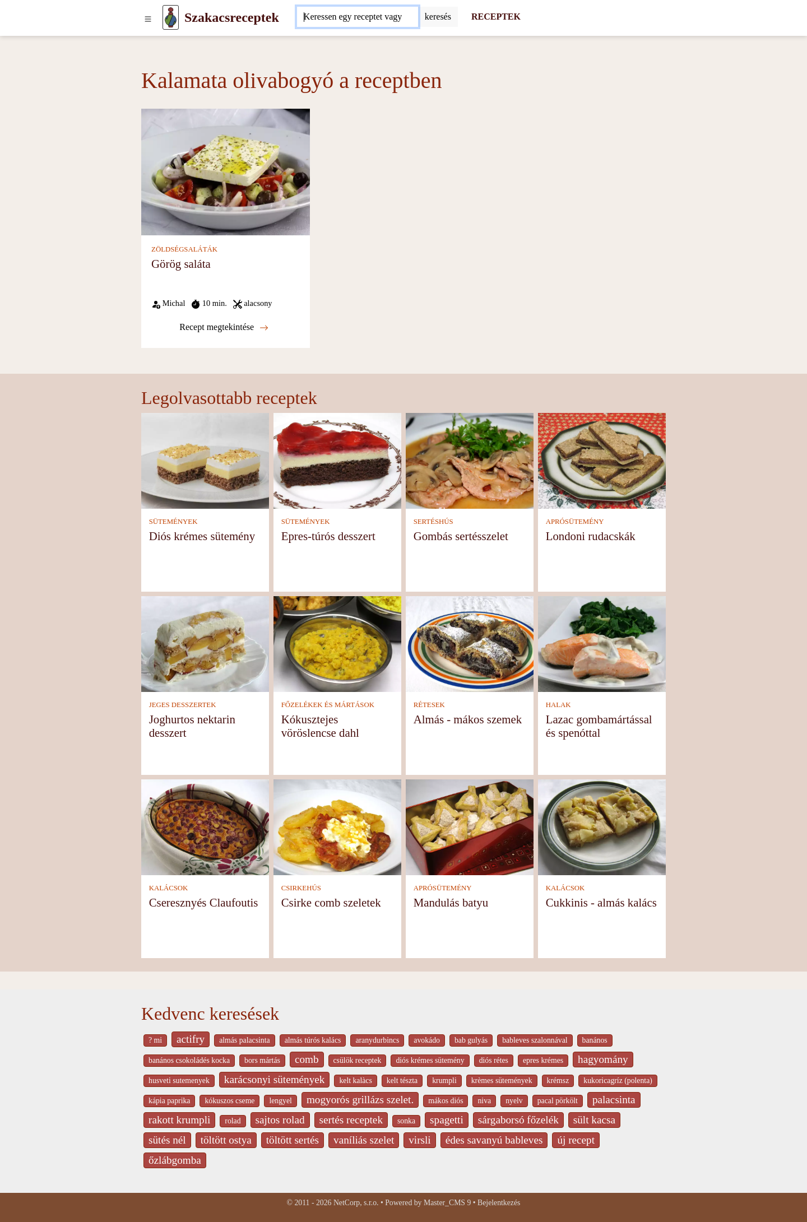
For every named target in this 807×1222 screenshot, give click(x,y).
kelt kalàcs (355, 1080)
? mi (155, 1040)
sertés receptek (351, 1120)
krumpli (444, 1080)
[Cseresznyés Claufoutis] (205, 826)
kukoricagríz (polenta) (617, 1080)
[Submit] (438, 17)
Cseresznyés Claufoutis (203, 902)
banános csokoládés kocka (189, 1060)
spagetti (446, 1120)
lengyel (280, 1100)
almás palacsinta (244, 1040)
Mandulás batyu (451, 902)
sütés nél (167, 1140)
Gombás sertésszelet (461, 535)
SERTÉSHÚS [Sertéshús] (433, 522)
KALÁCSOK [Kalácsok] (168, 888)
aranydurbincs (377, 1040)
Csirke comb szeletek (331, 902)
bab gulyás (471, 1040)
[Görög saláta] (225, 171)
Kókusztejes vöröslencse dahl (320, 726)
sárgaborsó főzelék (518, 1120)
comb (307, 1059)
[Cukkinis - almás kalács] (602, 826)
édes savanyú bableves (494, 1140)
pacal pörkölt (557, 1100)
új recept (576, 1140)
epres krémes (543, 1060)
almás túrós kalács (313, 1040)
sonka (406, 1121)
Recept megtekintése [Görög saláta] (223, 327)
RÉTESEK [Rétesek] (429, 705)
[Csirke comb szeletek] (337, 826)
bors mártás (262, 1060)
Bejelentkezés (498, 1202)
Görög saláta (181, 263)
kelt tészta (402, 1080)
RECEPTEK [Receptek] (496, 16)
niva (484, 1100)
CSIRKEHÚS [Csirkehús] (301, 888)
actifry (191, 1039)
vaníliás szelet (363, 1140)
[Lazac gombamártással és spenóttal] (602, 643)
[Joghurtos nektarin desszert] (205, 643)
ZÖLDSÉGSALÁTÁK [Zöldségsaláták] (184, 249)
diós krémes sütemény (430, 1060)
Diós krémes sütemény (202, 535)
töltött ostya (226, 1140)
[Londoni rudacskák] (602, 460)
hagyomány (603, 1059)
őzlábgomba (175, 1160)
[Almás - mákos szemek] (470, 643)
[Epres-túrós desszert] (337, 460)
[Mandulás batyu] (470, 826)
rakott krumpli (179, 1120)
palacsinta (614, 1099)
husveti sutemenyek (179, 1080)
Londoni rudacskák (591, 535)
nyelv (514, 1100)
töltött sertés (292, 1140)
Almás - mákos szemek (468, 719)
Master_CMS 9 (447, 1202)
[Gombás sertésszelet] (470, 460)
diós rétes (493, 1060)
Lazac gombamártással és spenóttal (599, 726)
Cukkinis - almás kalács (601, 902)
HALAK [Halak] (558, 705)
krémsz (558, 1080)
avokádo (427, 1040)
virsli (419, 1140)
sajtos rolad (280, 1120)
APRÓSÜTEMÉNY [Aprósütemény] (575, 522)
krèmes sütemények (501, 1080)
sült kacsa (594, 1120)
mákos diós (445, 1100)
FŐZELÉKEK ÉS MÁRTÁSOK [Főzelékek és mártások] (327, 705)
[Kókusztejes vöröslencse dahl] (337, 643)
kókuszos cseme (229, 1100)
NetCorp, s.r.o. (356, 1202)
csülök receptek (357, 1060)
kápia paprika (169, 1100)
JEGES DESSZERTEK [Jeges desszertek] (182, 705)
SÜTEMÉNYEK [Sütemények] (173, 522)
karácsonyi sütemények (274, 1079)
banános (594, 1040)
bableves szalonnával (534, 1040)
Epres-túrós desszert (328, 535)
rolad (232, 1121)
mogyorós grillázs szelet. (360, 1099)
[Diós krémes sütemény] (205, 460)
